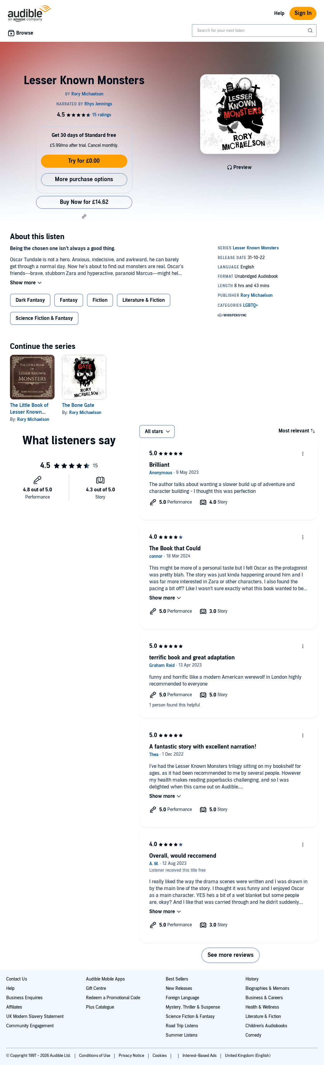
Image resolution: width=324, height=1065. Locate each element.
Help (279, 13)
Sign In (303, 13)
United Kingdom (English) (247, 1055)
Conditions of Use (95, 1055)
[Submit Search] (311, 30)
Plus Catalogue (100, 1007)
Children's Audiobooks (266, 1026)
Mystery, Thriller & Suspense (193, 1007)
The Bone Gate (78, 405)
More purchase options (84, 179)
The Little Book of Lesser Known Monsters (29, 412)
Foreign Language (182, 997)
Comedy (253, 1035)
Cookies (160, 1055)
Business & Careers (264, 997)
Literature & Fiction (143, 300)
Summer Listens (182, 1035)
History (252, 979)
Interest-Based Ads (200, 1055)
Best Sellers (177, 979)
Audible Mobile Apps (105, 979)
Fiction (100, 300)
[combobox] (254, 30)
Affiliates (14, 1007)
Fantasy (69, 300)
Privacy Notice (132, 1055)
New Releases (179, 988)
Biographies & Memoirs (267, 988)
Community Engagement (30, 1026)
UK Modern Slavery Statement (35, 1016)
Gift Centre (96, 988)
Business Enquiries (24, 997)
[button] (84, 216)
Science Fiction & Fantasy (44, 318)
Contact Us (16, 979)
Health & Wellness (262, 1007)
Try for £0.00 (84, 161)
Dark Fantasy (30, 300)
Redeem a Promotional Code (113, 997)
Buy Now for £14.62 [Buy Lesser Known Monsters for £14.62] (84, 202)
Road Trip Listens (182, 1026)
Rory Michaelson (33, 419)
